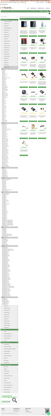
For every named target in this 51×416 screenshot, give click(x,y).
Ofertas (41, 11)
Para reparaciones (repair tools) (15, 11)
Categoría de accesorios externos (33, 11)
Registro (37, 2)
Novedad (46, 11)
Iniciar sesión (42, 2)
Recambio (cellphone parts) (5, 11)
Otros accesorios (24, 11)
